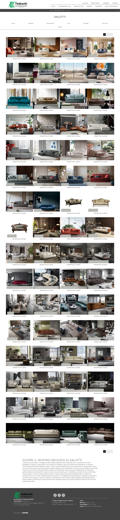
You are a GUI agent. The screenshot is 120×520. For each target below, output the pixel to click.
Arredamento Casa (64, 6)
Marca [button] (13, 23)
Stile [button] (68, 23)
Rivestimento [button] (50, 23)
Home (51, 10)
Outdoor (89, 6)
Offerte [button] (60, 27)
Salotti (68, 10)
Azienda (85, 3)
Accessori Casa (79, 6)
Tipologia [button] (85, 23)
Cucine (53, 6)
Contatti (115, 3)
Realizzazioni (95, 3)
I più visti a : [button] (105, 23)
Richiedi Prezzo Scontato (19, 59)
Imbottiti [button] (30, 23)
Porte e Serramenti (111, 6)
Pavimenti (98, 6)
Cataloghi (106, 3)
